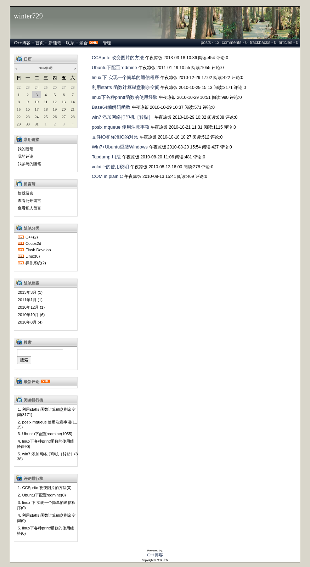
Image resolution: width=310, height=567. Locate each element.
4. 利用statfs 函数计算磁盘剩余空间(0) (46, 518)
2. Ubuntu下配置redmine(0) (42, 495)
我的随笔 (25, 149)
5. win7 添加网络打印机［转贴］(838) (47, 456)
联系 (70, 42)
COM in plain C (107, 176)
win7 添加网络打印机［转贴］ (122, 117)
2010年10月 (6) (31, 315)
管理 (107, 42)
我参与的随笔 (29, 164)
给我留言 (25, 193)
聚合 (83, 42)
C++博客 (22, 42)
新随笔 (55, 42)
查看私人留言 (29, 208)
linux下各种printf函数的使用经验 (125, 97)
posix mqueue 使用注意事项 (121, 127)
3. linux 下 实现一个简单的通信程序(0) (46, 505)
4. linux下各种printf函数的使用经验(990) (45, 444)
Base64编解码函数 (111, 107)
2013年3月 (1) (30, 292)
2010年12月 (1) (31, 307)
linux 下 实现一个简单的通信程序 (125, 77)
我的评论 (25, 156)
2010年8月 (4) (30, 322)
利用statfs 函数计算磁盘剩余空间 (125, 87)
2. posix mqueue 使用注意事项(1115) (47, 424)
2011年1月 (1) (30, 300)
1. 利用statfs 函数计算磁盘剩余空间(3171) (46, 412)
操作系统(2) (36, 263)
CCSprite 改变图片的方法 (118, 57)
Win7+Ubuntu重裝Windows (120, 147)
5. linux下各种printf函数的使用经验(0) (45, 530)
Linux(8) (33, 256)
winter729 (28, 16)
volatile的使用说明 (110, 166)
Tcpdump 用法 (106, 156)
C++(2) (32, 237)
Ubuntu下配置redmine (114, 67)
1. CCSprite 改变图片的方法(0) (45, 487)
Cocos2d (33, 243)
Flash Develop (38, 250)
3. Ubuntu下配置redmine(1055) (45, 434)
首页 (39, 42)
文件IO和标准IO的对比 (115, 137)
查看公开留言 (29, 200)
